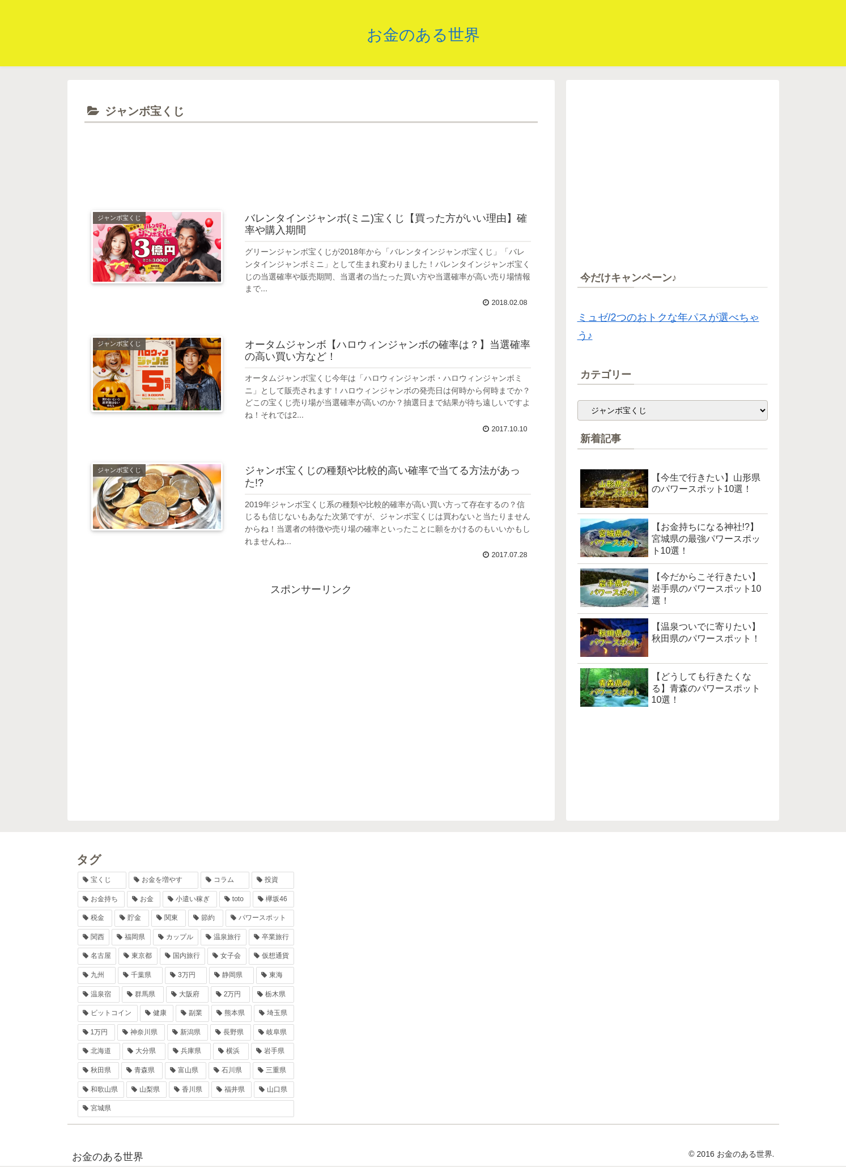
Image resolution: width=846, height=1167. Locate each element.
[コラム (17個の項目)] (225, 880)
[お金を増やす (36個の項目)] (163, 880)
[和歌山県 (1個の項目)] (101, 1089)
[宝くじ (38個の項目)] (102, 880)
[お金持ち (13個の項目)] (101, 899)
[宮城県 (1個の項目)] (186, 1108)
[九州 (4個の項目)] (97, 975)
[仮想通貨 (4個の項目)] (272, 956)
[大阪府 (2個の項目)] (187, 994)
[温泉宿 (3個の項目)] (99, 994)
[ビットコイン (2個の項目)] (108, 1013)
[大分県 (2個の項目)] (143, 1051)
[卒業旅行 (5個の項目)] (272, 937)
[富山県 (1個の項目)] (185, 1070)
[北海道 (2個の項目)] (99, 1051)
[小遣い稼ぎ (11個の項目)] (189, 899)
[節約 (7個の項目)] (205, 918)
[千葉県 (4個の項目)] (140, 975)
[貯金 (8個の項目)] (131, 918)
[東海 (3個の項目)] (275, 975)
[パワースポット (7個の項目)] (260, 918)
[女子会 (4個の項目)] (226, 956)
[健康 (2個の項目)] (156, 1013)
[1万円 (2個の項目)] (97, 1032)
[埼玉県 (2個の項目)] (274, 1013)
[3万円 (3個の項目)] (186, 975)
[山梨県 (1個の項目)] (146, 1089)
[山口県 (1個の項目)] (274, 1089)
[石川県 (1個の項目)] (229, 1070)
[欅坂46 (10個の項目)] (273, 899)
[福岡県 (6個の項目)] (131, 937)
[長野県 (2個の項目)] (230, 1032)
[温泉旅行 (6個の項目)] (223, 937)
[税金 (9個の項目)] (95, 918)
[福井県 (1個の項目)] (231, 1089)
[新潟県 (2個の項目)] (187, 1032)
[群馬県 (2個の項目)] (143, 994)
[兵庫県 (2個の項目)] (189, 1051)
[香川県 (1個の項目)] (189, 1089)
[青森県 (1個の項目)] (142, 1070)
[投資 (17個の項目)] (273, 880)
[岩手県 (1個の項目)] (272, 1051)
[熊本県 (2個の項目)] (231, 1013)
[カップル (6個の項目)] (176, 937)
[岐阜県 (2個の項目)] (273, 1032)
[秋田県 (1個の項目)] (98, 1070)
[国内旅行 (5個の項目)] (183, 956)
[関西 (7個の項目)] (94, 937)
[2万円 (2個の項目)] (230, 994)
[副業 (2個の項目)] (192, 1013)
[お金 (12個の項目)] (143, 899)
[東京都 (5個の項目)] (138, 956)
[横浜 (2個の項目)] (231, 1051)
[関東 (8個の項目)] (168, 918)
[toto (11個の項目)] (234, 899)
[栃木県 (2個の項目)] (273, 994)
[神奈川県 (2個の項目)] (141, 1032)
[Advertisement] (311, 157)
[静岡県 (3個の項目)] (231, 975)
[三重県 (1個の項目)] (273, 1070)
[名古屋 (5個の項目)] (97, 956)
